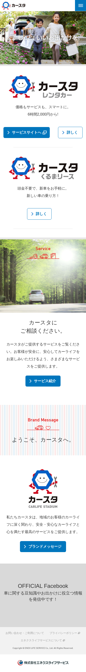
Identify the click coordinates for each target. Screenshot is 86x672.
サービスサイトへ (26, 132)
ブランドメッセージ (44, 546)
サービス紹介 (45, 381)
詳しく (72, 132)
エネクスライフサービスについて (41, 640)
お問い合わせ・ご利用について (25, 633)
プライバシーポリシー (63, 633)
